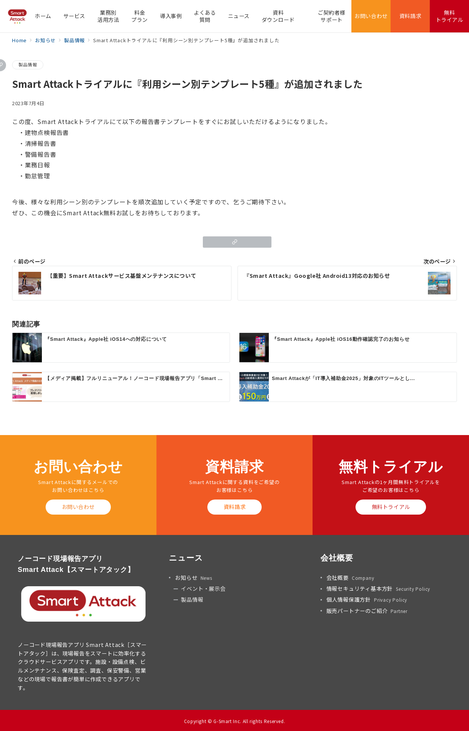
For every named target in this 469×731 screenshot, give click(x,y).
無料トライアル (391, 506)
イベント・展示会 (203, 588)
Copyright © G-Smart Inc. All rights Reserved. (234, 721)
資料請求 (234, 506)
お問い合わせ (78, 506)
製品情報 (27, 64)
